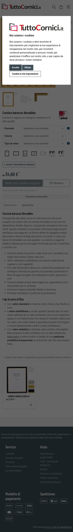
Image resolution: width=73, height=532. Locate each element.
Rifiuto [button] (28, 67)
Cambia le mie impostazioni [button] (25, 74)
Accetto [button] (15, 67)
